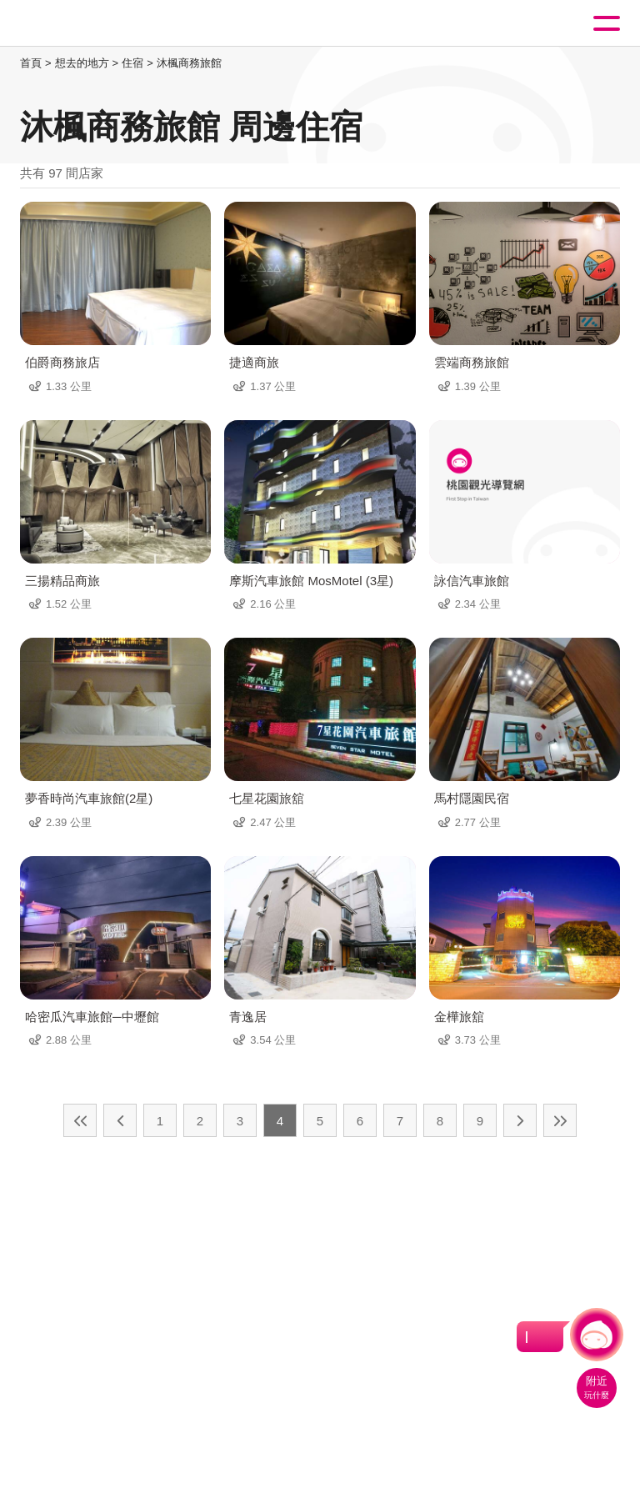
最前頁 (80, 1120)
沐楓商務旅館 (189, 63)
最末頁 (560, 1120)
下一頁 (520, 1120)
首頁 (31, 63)
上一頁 (120, 1120)
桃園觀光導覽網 (81, 23)
